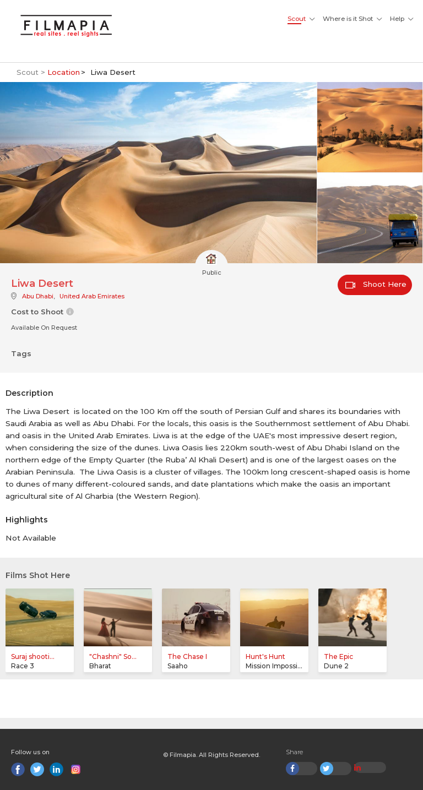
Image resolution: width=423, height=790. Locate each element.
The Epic (338, 656)
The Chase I (187, 656)
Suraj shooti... (33, 656)
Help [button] (397, 19)
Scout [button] (297, 19)
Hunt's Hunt (265, 656)
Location (63, 72)
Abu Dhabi (37, 296)
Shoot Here (375, 284)
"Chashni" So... (113, 656)
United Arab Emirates (91, 296)
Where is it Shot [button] (348, 19)
